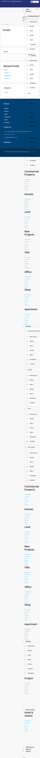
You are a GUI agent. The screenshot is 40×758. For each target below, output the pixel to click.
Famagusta (7, 75)
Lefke (5, 119)
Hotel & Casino (30, 710)
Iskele (6, 70)
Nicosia (6, 78)
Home (27, 9)
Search (6, 51)
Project (28, 641)
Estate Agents (30, 747)
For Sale (28, 326)
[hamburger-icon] (37, 9)
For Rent (28, 11)
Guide (6, 92)
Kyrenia (6, 73)
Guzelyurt (7, 122)
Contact (28, 751)
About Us (28, 749)
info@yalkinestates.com (11, 137)
